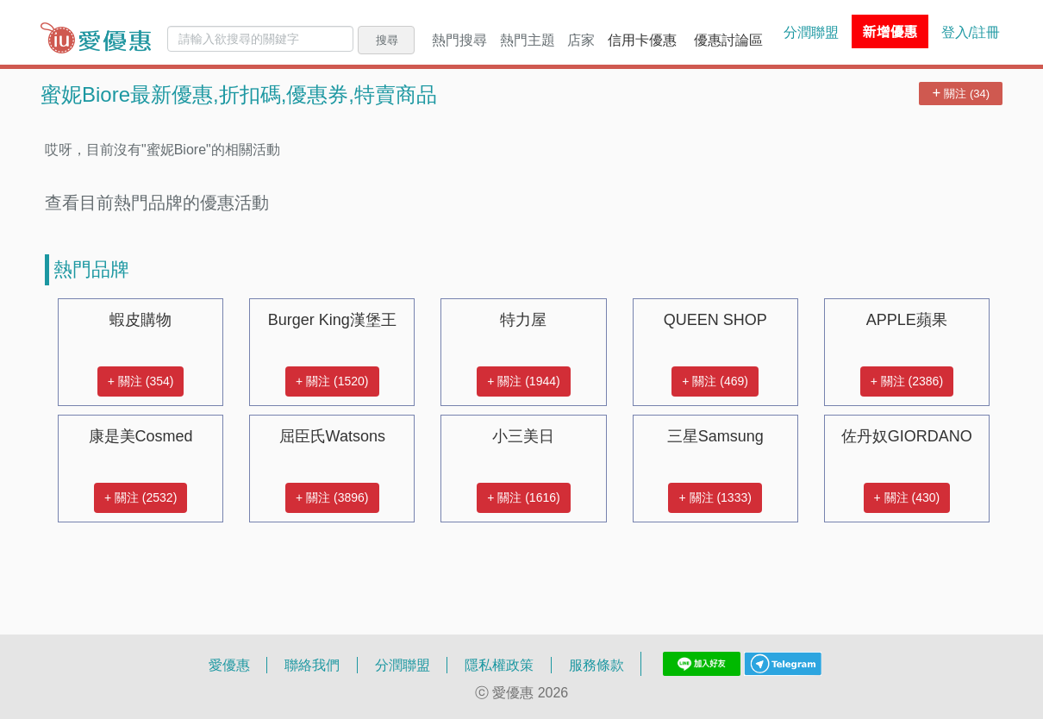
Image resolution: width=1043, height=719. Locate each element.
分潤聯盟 (811, 32)
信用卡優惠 (642, 40)
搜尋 (387, 39)
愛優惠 (229, 665)
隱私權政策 (499, 665)
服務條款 (596, 665)
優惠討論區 (728, 40)
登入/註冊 (970, 32)
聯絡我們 (312, 665)
